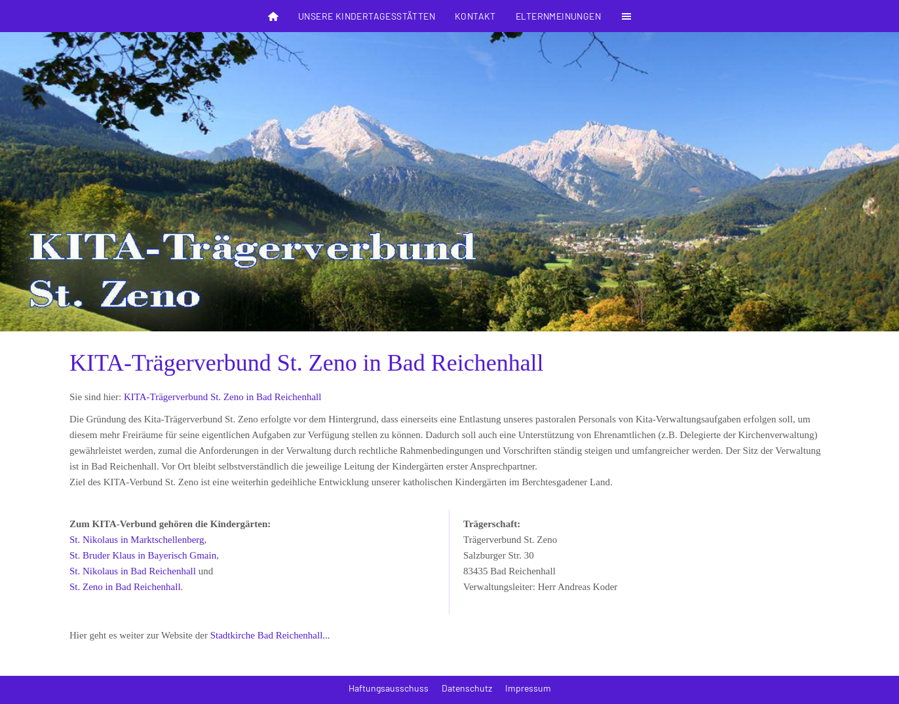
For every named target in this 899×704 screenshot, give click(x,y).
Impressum (528, 688)
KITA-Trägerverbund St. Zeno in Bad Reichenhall (223, 397)
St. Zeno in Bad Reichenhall (125, 587)
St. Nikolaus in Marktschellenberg (136, 539)
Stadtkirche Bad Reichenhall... (270, 635)
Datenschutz (467, 688)
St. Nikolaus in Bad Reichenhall (132, 571)
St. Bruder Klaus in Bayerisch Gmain (142, 555)
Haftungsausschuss (389, 688)
